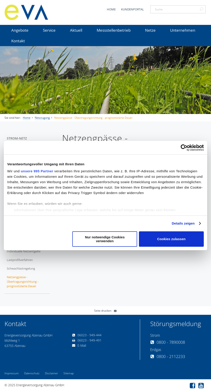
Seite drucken (105, 311)
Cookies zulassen (171, 239)
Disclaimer (51, 373)
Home (111, 9)
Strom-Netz (17, 138)
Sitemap (68, 373)
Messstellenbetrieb (114, 30)
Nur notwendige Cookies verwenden (105, 239)
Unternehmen (182, 30)
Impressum (12, 373)
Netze (150, 30)
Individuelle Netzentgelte (23, 251)
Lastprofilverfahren (20, 260)
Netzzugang (42, 118)
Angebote (19, 30)
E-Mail (79, 345)
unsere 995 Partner (37, 171)
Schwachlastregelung (21, 268)
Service (49, 30)
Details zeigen (183, 223)
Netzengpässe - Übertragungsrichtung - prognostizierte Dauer (93, 118)
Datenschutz (32, 373)
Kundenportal (132, 9)
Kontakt (18, 40)
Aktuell (76, 30)
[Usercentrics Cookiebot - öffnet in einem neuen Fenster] (184, 147)
